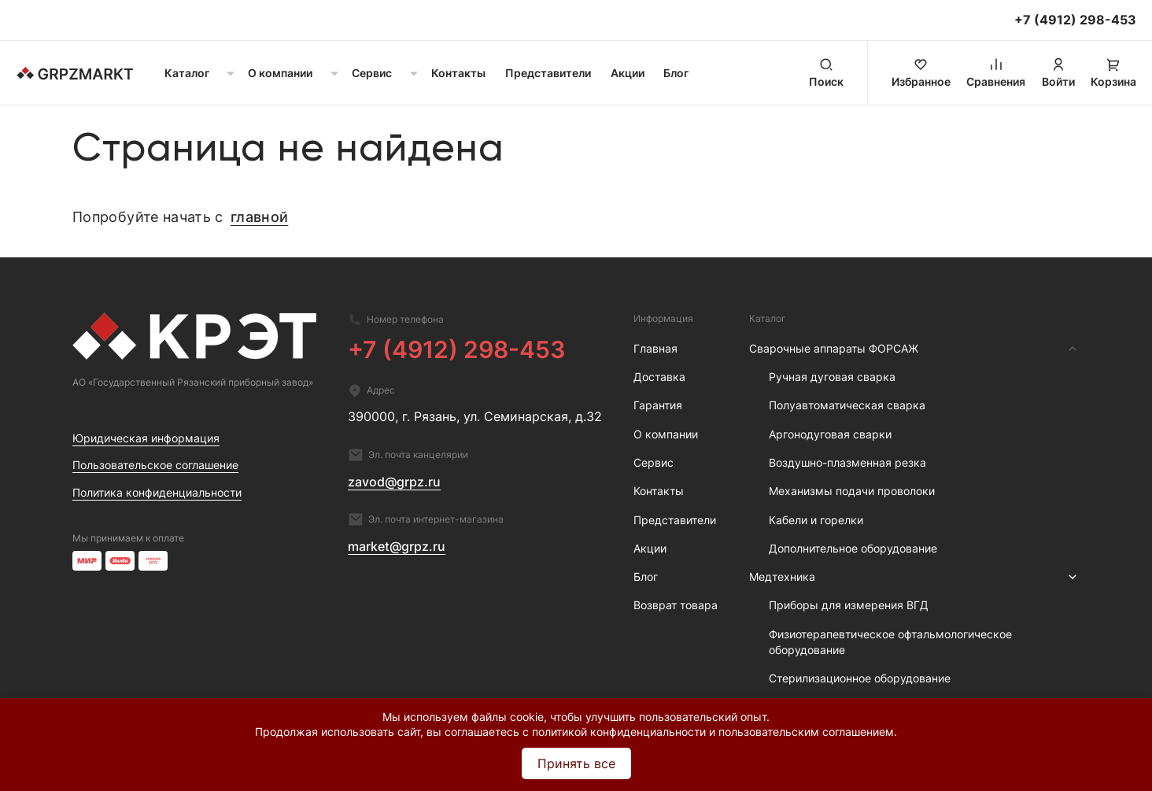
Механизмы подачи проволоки (852, 490)
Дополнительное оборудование (853, 548)
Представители (548, 72)
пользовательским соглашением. (807, 731)
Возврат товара (675, 605)
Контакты (458, 72)
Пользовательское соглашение (155, 464)
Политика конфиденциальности (157, 492)
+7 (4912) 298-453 (457, 349)
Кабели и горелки (816, 520)
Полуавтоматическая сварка (847, 405)
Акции (627, 72)
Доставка (659, 376)
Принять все (576, 763)
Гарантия (657, 405)
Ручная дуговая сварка (832, 376)
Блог (676, 72)
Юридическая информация (146, 438)
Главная (655, 348)
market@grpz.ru (396, 546)
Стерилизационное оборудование (860, 678)
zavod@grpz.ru (394, 482)
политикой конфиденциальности (619, 731)
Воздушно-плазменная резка (847, 462)
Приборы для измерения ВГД (849, 605)
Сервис (653, 462)
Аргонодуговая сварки (830, 434)
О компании (665, 434)
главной (260, 217)
